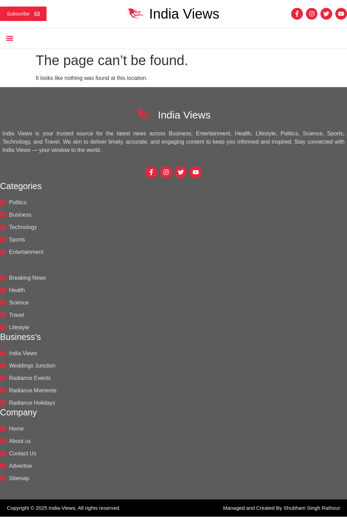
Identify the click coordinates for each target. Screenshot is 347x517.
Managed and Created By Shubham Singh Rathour (281, 508)
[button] (9, 38)
